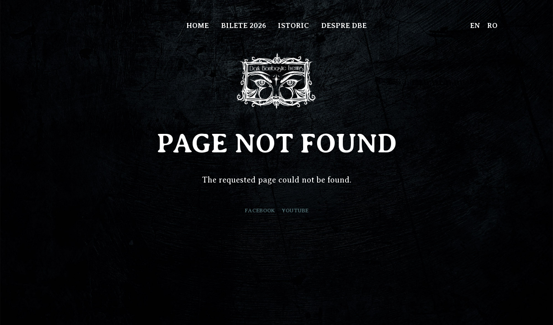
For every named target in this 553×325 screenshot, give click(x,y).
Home (197, 26)
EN (475, 26)
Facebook (260, 210)
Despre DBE (344, 26)
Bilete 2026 (243, 26)
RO (492, 26)
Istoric (293, 26)
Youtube (295, 210)
